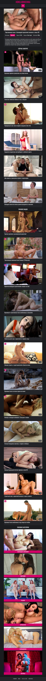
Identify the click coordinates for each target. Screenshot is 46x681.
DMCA (19, 678)
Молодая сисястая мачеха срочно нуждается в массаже (18, 204)
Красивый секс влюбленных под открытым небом (17, 522)
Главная (15, 678)
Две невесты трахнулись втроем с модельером (16, 178)
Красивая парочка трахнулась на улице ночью (16, 73)
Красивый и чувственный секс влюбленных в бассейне (18, 313)
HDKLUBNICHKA (23, 2)
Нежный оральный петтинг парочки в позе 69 (16, 470)
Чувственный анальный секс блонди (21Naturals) (17, 260)
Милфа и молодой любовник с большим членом (16, 417)
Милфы (23, 673)
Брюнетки (23, 625)
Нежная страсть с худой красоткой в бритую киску (17, 365)
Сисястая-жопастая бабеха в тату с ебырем (15, 99)
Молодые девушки (23, 552)
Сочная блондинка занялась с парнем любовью (16, 444)
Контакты (31, 678)
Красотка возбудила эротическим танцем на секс (16, 286)
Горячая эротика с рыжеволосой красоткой (15, 234)
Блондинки (23, 649)
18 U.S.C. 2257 (24, 678)
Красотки (12, 35)
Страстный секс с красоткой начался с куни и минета (18, 496)
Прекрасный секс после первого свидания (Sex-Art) (17, 126)
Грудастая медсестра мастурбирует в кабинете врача (18, 152)
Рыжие (23, 600)
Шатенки (23, 576)
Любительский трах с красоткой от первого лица (16, 339)
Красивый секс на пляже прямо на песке (14, 391)
